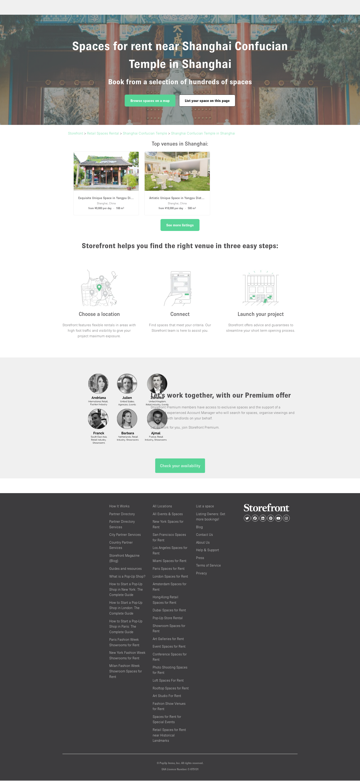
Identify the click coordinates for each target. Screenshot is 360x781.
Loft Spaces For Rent (168, 681)
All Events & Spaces (168, 514)
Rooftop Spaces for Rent (171, 688)
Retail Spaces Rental (103, 133)
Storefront (75, 133)
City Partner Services (125, 535)
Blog (199, 527)
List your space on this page (207, 100)
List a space (205, 506)
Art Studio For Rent (167, 696)
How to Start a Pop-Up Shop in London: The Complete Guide (125, 608)
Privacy (201, 573)
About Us (203, 543)
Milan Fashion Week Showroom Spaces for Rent (125, 671)
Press (200, 558)
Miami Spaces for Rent (169, 561)
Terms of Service (208, 566)
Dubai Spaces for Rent (169, 610)
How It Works (119, 506)
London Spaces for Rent (170, 577)
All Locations (162, 506)
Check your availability (180, 466)
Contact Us (204, 535)
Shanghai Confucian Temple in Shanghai (203, 133)
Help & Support (207, 550)
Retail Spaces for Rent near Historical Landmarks (169, 735)
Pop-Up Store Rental (168, 618)
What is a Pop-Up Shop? (127, 577)
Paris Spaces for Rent (169, 569)
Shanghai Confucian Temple (145, 133)
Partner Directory (122, 514)
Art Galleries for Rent (168, 639)
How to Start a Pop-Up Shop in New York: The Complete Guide (126, 589)
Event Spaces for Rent (169, 647)
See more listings (180, 225)
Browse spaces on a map (150, 100)
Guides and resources (125, 569)
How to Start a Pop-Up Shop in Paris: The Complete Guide (125, 626)
